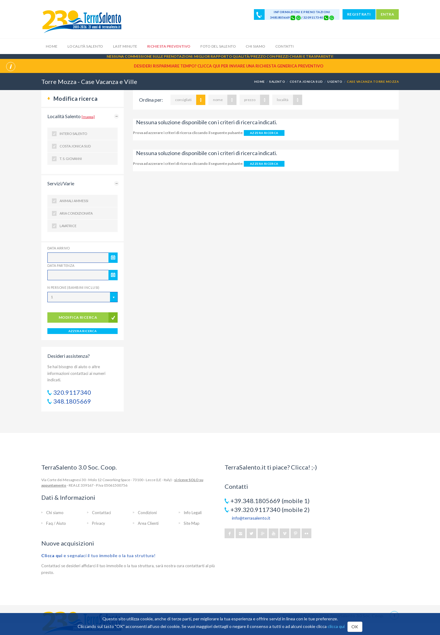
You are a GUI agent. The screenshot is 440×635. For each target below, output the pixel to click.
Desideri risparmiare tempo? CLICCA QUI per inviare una (228, 66)
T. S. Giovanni (71, 159)
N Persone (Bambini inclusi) (73, 287)
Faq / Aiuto (56, 523)
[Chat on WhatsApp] (298, 17)
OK (354, 626)
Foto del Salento (218, 46)
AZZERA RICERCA (82, 331)
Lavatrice (68, 226)
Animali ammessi (74, 201)
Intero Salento (73, 134)
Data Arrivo (58, 248)
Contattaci (101, 512)
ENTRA (387, 14)
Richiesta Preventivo (169, 46)
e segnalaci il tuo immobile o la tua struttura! (98, 555)
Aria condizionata (76, 213)
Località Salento (85, 46)
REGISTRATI (359, 14)
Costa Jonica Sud (75, 146)
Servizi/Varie (60, 183)
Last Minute (125, 46)
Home (52, 46)
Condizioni (147, 512)
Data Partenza (61, 265)
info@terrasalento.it (251, 518)
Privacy (98, 523)
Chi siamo (255, 46)
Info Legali (193, 512)
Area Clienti (148, 523)
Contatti (284, 46)
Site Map (192, 523)
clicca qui (336, 626)
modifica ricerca (78, 317)
